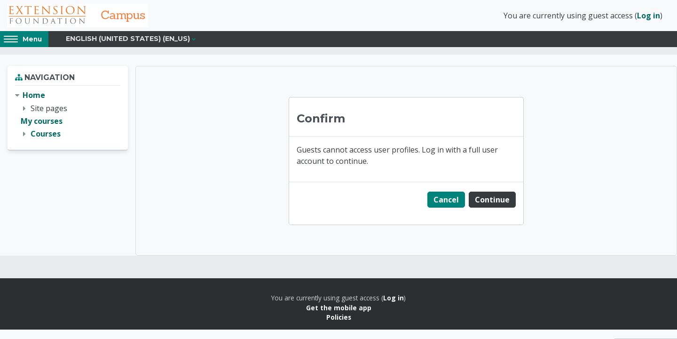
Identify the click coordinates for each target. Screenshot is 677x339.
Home (34, 95)
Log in (648, 15)
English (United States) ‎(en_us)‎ (128, 38)
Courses (46, 134)
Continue (492, 199)
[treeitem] (67, 114)
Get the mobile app (338, 307)
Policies (338, 317)
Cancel (446, 199)
